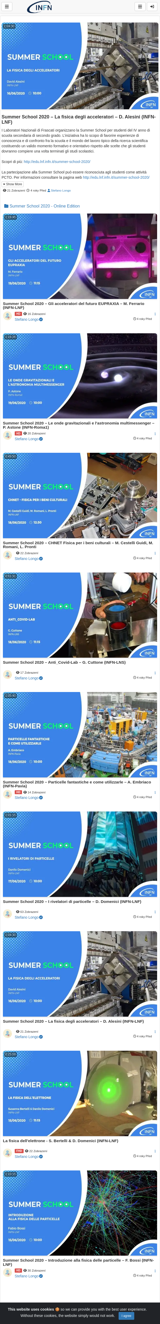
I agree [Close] (126, 1316)
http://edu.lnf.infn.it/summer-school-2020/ (57, 162)
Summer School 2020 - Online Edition (42, 206)
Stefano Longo (59, 190)
